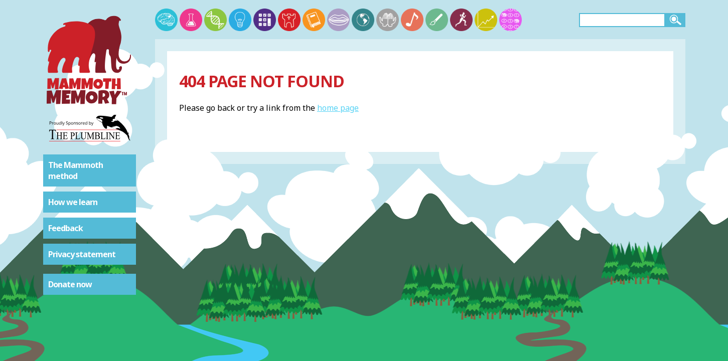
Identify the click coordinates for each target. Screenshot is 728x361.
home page (338, 107)
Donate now (70, 284)
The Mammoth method (75, 170)
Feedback (65, 228)
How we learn (72, 202)
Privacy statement (81, 254)
